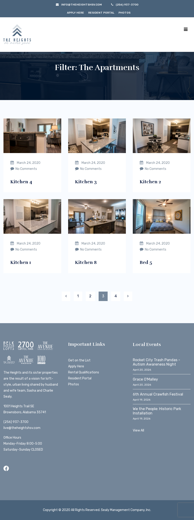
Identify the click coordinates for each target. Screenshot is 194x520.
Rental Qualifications (83, 372)
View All (138, 430)
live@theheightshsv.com (21, 428)
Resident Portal (101, 12)
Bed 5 (146, 262)
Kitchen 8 (86, 262)
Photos (124, 12)
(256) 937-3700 (15, 422)
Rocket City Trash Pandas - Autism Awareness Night (156, 362)
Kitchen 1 (20, 262)
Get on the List (79, 360)
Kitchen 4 (21, 182)
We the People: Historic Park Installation (157, 411)
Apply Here (75, 12)
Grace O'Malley (145, 379)
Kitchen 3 (86, 182)
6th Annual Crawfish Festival (158, 394)
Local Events (147, 344)
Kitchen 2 (150, 182)
